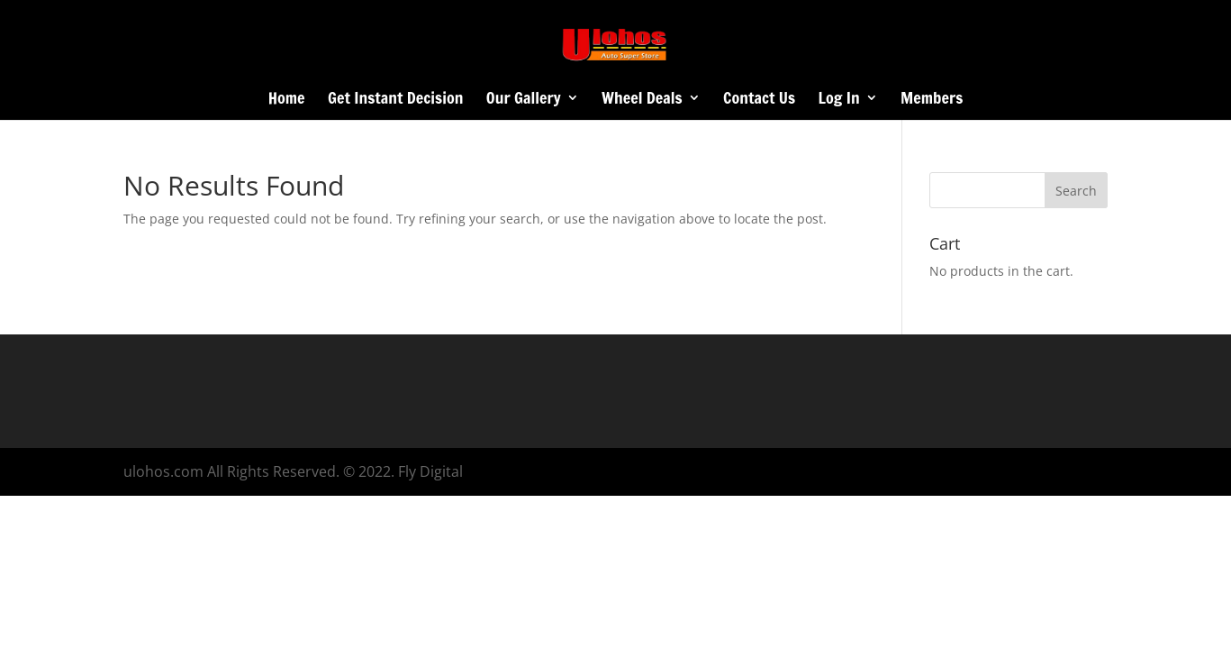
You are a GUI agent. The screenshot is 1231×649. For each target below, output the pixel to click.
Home (286, 100)
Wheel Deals (642, 100)
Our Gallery (523, 100)
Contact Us (759, 100)
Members (932, 100)
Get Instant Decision (395, 100)
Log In (839, 100)
